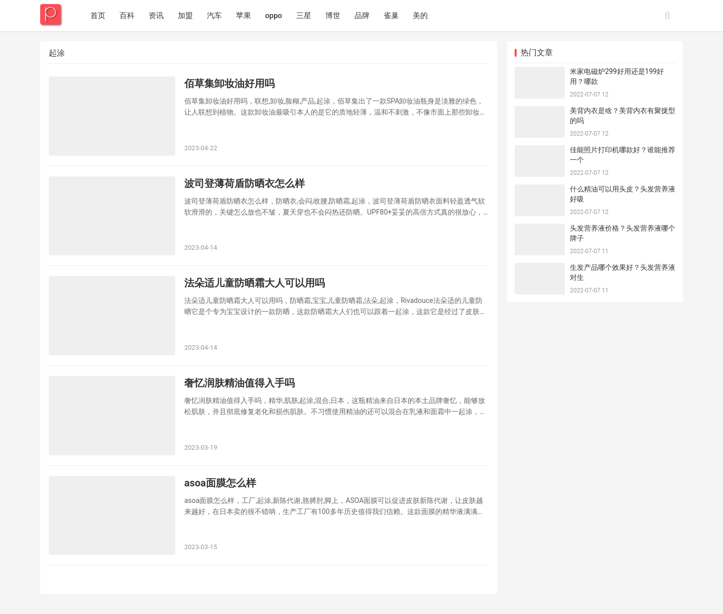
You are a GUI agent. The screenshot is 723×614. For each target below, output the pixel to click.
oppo (273, 15)
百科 (127, 15)
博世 (332, 15)
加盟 (185, 15)
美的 (420, 15)
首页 (97, 15)
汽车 (214, 15)
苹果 (243, 15)
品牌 (362, 15)
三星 (303, 15)
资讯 (156, 15)
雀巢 (391, 15)
